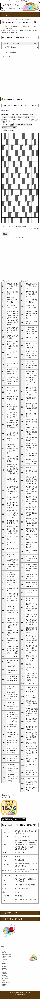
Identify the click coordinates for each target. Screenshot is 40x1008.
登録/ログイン (25, 1)
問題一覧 (4, 952)
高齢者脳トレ (5, 984)
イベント (4, 961)
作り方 (3, 957)
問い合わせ (4, 969)
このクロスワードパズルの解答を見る (13, 226)
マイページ (36, 1)
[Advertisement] (20, 77)
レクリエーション (6, 982)
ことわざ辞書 (5, 977)
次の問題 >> (35, 228)
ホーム (3, 951)
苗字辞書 (4, 975)
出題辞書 (4, 972)
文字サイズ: (5, 124)
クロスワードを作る (6, 956)
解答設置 (4, 968)
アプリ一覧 (4, 959)
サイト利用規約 (5, 978)
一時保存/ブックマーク (9, 127)
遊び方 (3, 985)
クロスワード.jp (10, 5)
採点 (5, 234)
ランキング (4, 964)
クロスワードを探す (6, 954)
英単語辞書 (4, 973)
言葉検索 (4, 963)
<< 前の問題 (5, 110)
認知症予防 (4, 980)
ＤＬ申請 (4, 966)
